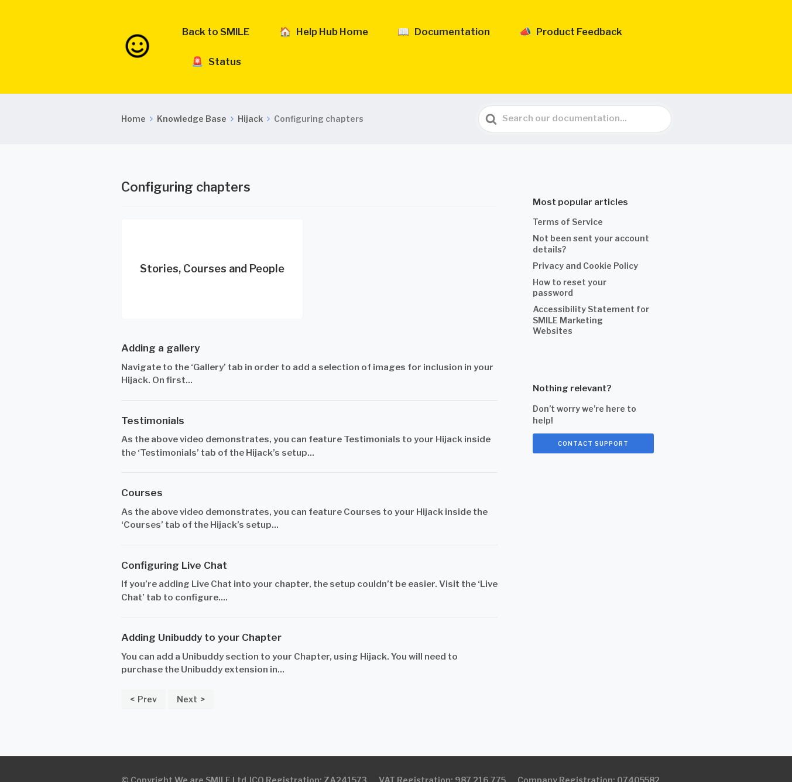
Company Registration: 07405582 (588, 758)
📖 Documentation (444, 35)
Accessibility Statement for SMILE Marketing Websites (591, 297)
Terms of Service (568, 200)
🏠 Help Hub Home (342, 35)
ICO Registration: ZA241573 (308, 758)
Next (187, 677)
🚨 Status (644, 35)
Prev (147, 677)
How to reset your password (569, 265)
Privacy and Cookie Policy (585, 243)
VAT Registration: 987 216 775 (442, 758)
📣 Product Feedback (553, 35)
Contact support (593, 421)
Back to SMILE (251, 35)
